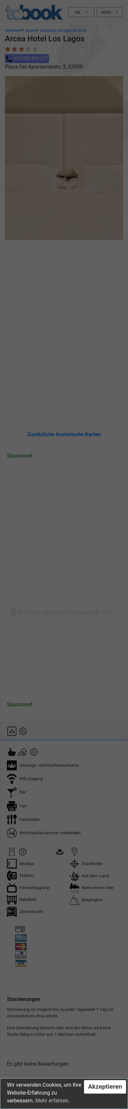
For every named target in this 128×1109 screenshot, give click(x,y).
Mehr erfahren (51, 1101)
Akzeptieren (105, 1086)
